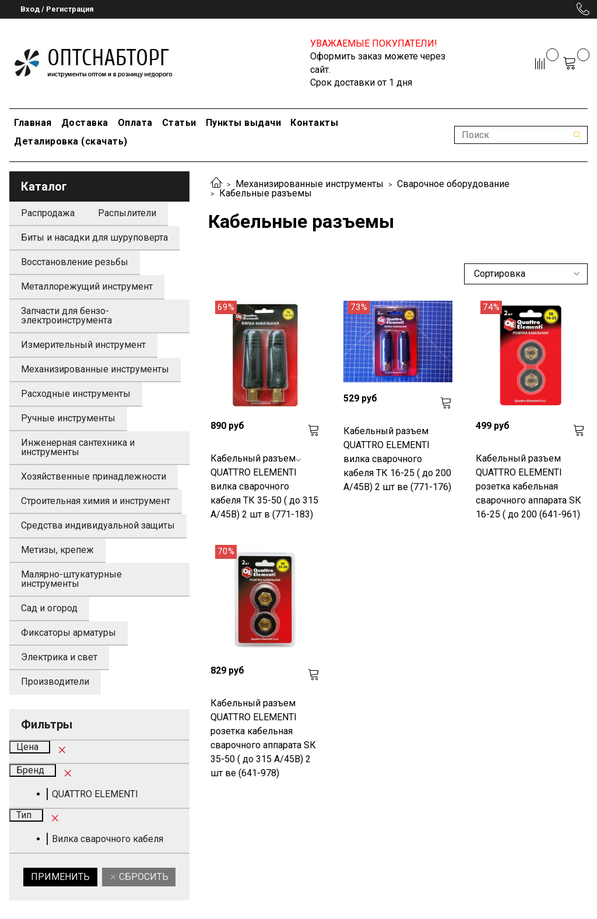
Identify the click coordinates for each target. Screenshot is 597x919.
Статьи (179, 122)
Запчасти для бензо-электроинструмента (66, 315)
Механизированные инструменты (310, 183)
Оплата (135, 122)
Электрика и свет (59, 657)
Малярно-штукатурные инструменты (71, 579)
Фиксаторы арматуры (68, 632)
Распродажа (48, 213)
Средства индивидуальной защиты (98, 525)
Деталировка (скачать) (71, 141)
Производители (55, 681)
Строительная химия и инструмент (95, 500)
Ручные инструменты (68, 418)
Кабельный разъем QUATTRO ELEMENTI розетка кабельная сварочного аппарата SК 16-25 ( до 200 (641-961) (528, 486)
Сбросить (142, 876)
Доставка (84, 122)
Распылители (127, 213)
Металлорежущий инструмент (87, 286)
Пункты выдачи (244, 122)
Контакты (314, 122)
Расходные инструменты (76, 393)
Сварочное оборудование (453, 183)
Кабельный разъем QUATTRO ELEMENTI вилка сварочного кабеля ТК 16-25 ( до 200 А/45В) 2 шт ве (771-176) (397, 458)
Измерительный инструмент (83, 344)
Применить (60, 876)
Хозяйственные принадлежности (93, 476)
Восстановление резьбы (74, 261)
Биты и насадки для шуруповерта (94, 237)
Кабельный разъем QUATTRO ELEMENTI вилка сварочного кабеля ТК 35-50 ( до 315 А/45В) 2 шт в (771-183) (264, 486)
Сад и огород (49, 608)
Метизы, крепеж (57, 549)
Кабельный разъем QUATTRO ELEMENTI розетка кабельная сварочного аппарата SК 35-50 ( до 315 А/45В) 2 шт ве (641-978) (263, 738)
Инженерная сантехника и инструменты (78, 447)
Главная (33, 122)
